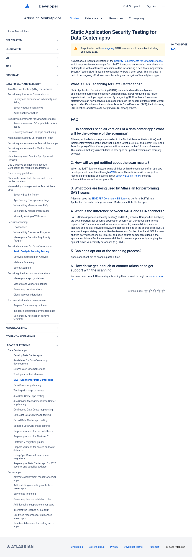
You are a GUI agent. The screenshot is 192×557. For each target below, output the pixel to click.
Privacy (114, 546)
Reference (94, 18)
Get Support (131, 6)
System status (96, 546)
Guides (74, 18)
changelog (108, 48)
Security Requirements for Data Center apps (138, 61)
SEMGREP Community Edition (110, 198)
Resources (116, 18)
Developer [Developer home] (48, 6)
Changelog (136, 18)
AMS (112, 172)
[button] (163, 6)
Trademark (154, 546)
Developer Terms (133, 546)
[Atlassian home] (27, 6)
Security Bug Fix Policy (128, 175)
